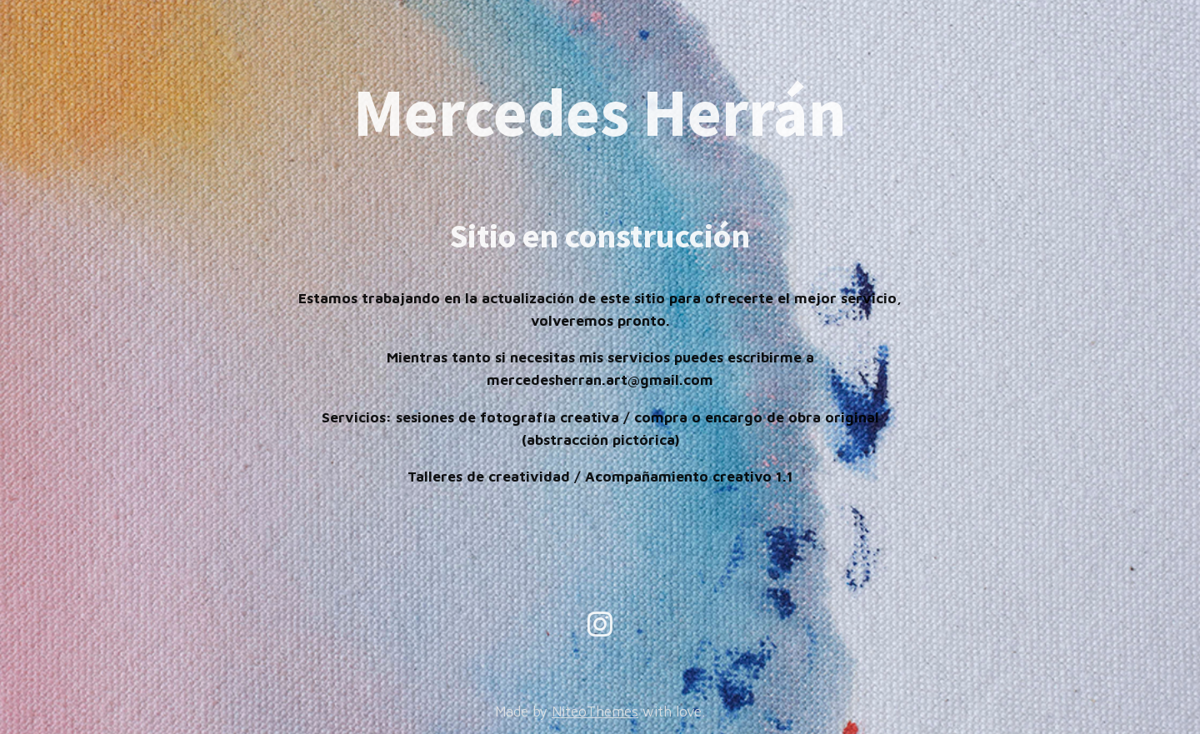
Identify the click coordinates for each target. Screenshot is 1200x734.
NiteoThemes (595, 711)
